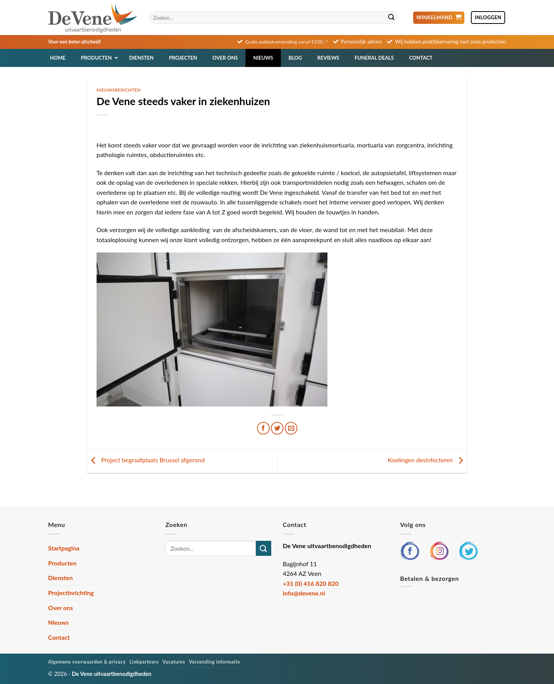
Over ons (60, 607)
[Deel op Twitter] (277, 428)
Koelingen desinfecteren (427, 460)
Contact (59, 637)
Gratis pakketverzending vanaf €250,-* (286, 42)
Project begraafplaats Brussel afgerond (146, 460)
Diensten (60, 577)
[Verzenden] (391, 17)
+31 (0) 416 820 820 (311, 583)
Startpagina (63, 548)
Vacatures (173, 662)
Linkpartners (144, 662)
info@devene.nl (304, 593)
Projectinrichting (71, 592)
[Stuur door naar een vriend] (291, 428)
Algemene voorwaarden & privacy (87, 662)
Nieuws (58, 622)
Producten (62, 563)
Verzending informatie (214, 662)
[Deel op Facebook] (263, 428)
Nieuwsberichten (119, 89)
